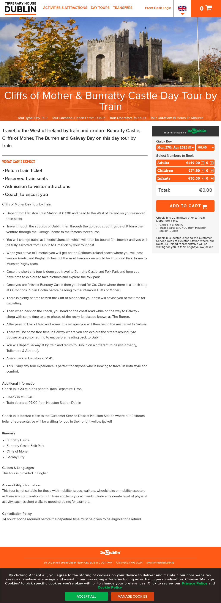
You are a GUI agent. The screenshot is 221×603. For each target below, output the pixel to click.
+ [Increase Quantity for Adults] (212, 163)
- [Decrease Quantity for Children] (202, 170)
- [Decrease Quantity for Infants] (202, 178)
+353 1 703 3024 (132, 562)
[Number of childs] (207, 170)
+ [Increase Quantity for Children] (212, 170)
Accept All (86, 596)
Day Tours (100, 7)
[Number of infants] (207, 178)
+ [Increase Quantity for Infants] (212, 178)
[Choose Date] (175, 147)
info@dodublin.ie (164, 562)
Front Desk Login (158, 8)
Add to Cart (185, 206)
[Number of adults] (207, 163)
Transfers (123, 7)
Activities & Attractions (65, 7)
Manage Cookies (132, 596)
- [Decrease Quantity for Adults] (202, 163)
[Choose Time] (205, 147)
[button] (191, 147)
